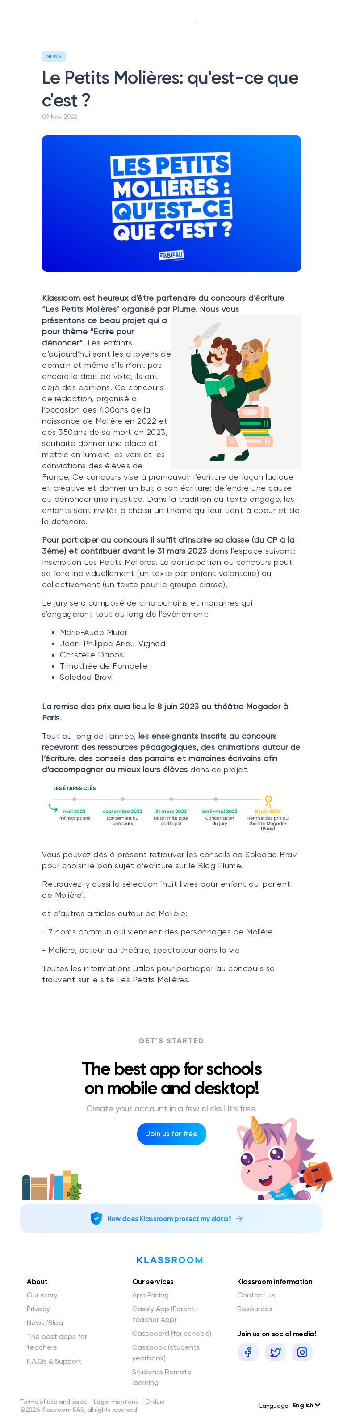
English (306, 1405)
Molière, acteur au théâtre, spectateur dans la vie (144, 950)
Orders (154, 1401)
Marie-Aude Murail (94, 632)
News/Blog (45, 1322)
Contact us (256, 1295)
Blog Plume (219, 865)
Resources (254, 1309)
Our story (42, 1295)
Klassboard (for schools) (171, 1333)
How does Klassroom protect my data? (169, 1218)
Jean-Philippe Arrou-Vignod (112, 643)
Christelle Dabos (91, 654)
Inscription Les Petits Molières (98, 562)
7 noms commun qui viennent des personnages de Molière (160, 931)
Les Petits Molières (152, 979)
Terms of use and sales (53, 1401)
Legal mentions (116, 1401)
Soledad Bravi (86, 677)
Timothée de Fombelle (104, 665)
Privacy (38, 1309)
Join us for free (171, 1133)
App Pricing (150, 1295)
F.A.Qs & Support (54, 1361)
